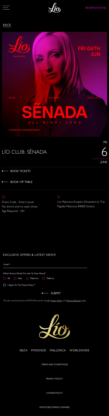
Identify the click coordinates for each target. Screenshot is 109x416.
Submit (56, 293)
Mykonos (32, 278)
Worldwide (79, 350)
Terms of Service (74, 300)
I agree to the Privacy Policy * (19, 284)
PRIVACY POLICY (54, 378)
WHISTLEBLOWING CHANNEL (54, 407)
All (7, 278)
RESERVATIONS (95, 7)
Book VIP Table (21, 182)
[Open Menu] (6, 8)
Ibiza (18, 278)
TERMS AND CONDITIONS (54, 364)
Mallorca (48, 278)
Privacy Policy (56, 300)
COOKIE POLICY (54, 392)
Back (7, 24)
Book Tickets (20, 171)
